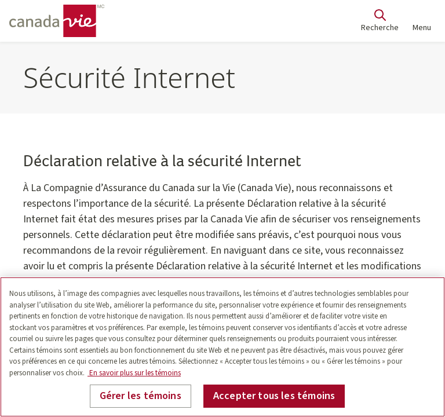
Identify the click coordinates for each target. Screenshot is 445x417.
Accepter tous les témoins (274, 396)
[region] (222, 347)
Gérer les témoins (140, 396)
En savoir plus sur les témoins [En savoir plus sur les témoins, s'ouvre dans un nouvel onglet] (134, 373)
